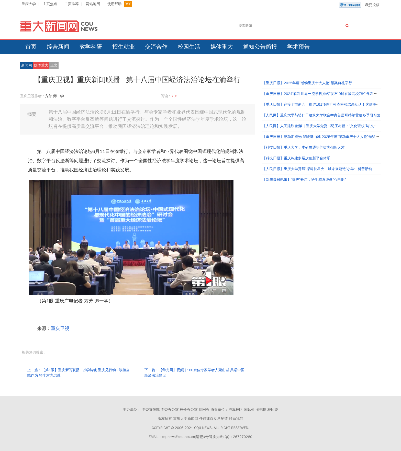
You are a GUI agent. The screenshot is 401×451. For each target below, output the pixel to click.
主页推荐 (71, 4)
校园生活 (189, 46)
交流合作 (156, 46)
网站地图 (93, 4)
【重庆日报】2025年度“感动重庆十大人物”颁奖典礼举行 (307, 83)
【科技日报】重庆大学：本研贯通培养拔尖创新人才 (303, 147)
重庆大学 (28, 4)
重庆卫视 (60, 328)
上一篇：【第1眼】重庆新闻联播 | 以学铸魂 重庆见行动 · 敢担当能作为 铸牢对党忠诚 (78, 373)
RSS (128, 4)
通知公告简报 (260, 46)
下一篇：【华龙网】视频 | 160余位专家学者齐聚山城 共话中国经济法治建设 (194, 373)
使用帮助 (114, 4)
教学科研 (91, 46)
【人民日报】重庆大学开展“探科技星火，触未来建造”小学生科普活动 (317, 169)
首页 (31, 46)
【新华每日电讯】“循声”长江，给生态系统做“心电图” (304, 180)
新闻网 (26, 65)
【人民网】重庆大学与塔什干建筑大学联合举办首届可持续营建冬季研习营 (321, 115)
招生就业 (123, 46)
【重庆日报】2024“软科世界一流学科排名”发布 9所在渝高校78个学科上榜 (321, 94)
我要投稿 (359, 5)
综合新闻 (58, 46)
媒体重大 (221, 46)
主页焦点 (50, 4)
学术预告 (298, 46)
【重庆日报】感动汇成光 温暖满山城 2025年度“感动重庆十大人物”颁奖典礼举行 (326, 137)
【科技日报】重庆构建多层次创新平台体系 (296, 158)
